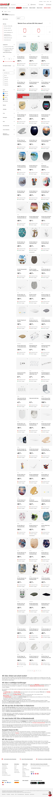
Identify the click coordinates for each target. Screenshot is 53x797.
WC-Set (17, 732)
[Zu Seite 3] (30, 670)
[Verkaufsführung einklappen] (50, 23)
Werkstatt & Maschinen (3, 7)
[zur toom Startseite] (5, 4)
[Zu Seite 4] (32, 670)
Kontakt (45, 1)
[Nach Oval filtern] (38, 31)
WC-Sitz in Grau (8, 691)
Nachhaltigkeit (16, 769)
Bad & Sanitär (19, 7)
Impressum (12, 794)
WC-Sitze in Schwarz (17, 694)
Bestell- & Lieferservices (25, 769)
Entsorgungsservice (5, 768)
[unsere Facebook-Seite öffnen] (31, 773)
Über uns (15, 765)
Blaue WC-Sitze (6, 695)
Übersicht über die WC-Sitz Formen (37, 685)
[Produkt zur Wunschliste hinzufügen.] (27, 43)
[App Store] (34, 783)
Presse (15, 768)
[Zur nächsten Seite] (40, 670)
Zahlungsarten (24, 768)
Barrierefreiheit (32, 794)
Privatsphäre (8, 794)
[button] (33, 5)
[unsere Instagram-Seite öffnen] (33, 773)
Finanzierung (4, 769)
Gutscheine (24, 775)
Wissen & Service (39, 7)
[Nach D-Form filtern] (25, 31)
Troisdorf (23, 90)
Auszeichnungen (16, 771)
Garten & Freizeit (25, 7)
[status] (41, 5)
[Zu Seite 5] (34, 670)
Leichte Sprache (24, 765)
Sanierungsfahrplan (5, 773)
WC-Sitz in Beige (17, 691)
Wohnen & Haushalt (32, 7)
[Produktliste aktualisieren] (13, 59)
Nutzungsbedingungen (20, 794)
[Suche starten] (28, 4)
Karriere (48, 1)
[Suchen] (19, 4)
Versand (23, 771)
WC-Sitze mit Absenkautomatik (39, 722)
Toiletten (5, 11)
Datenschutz (4, 794)
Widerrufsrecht (27, 794)
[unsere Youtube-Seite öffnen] (35, 773)
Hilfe (50, 1)
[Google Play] (41, 783)
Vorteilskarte (40, 1)
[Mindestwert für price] (4, 59)
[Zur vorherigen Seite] (28, 670)
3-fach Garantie (4, 765)
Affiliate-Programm (17, 772)
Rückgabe (23, 772)
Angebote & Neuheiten (47, 7)
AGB (15, 794)
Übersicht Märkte (4, 772)
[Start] (2, 11)
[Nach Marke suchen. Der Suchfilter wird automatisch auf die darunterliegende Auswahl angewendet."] (8, 73)
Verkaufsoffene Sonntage (25, 776)
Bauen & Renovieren (12, 7)
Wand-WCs (37, 684)
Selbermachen (4, 771)
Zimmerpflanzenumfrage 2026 (6, 775)
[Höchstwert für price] (9, 59)
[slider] (3, 61)
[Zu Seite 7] (38, 670)
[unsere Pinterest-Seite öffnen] (37, 773)
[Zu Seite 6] (36, 670)
